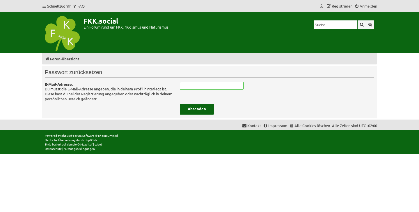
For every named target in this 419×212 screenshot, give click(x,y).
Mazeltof (86, 144)
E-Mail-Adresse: (59, 84)
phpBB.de (91, 140)
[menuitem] (78, 6)
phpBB (65, 135)
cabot (98, 144)
